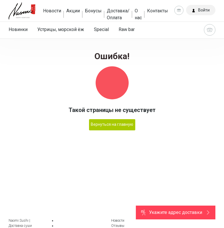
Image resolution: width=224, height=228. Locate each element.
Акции (73, 10)
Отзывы (117, 226)
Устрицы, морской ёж (60, 29)
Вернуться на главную (112, 124)
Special (101, 29)
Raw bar (127, 29)
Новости (52, 10)
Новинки (18, 29)
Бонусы (93, 10)
